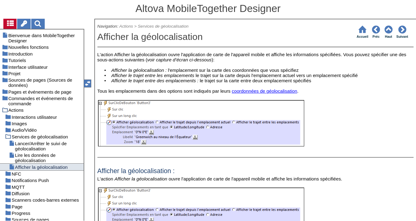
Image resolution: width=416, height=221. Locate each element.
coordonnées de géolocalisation (264, 91)
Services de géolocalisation (163, 26)
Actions (126, 26)
